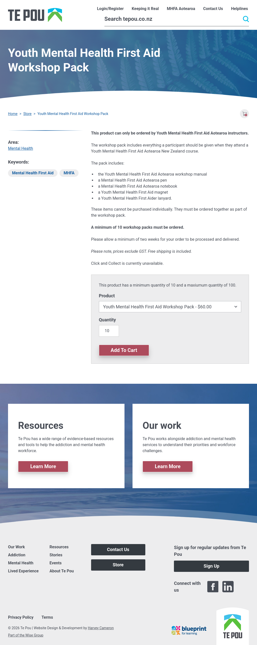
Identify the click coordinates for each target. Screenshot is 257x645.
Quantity (107, 319)
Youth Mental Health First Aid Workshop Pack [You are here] (72, 114)
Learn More (43, 466)
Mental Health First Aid (32, 173)
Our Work (16, 547)
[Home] (35, 15)
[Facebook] (213, 586)
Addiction (16, 555)
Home (13, 114)
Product (107, 295)
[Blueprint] (189, 630)
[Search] (176, 19)
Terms (47, 617)
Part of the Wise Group (25, 635)
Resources (59, 547)
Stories (55, 555)
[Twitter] (243, 586)
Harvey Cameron (101, 628)
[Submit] (246, 19)
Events (55, 563)
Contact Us (118, 549)
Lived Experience (23, 571)
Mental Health (20, 148)
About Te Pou (61, 571)
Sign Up (211, 566)
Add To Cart (124, 350)
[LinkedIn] (228, 586)
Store (27, 114)
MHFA (68, 173)
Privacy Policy (20, 617)
